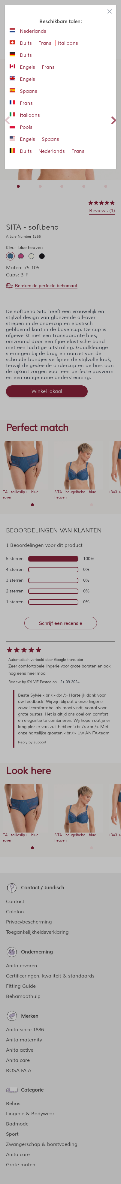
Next (114, 119)
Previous (7, 119)
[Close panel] (109, 11)
